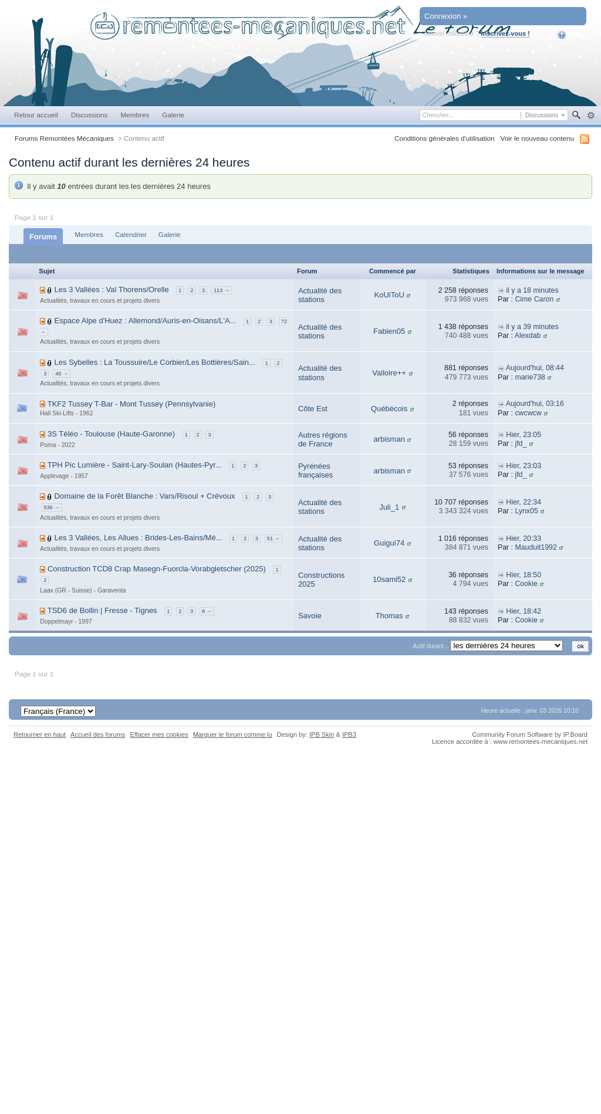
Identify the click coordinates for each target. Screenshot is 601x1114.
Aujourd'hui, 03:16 (535, 403)
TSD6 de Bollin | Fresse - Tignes (102, 610)
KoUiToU (389, 294)
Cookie (526, 584)
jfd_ (520, 443)
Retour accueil (36, 114)
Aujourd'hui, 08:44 (535, 368)
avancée (590, 115)
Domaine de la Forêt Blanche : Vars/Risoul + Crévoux (145, 496)
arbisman (388, 439)
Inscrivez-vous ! (505, 33)
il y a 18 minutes (532, 290)
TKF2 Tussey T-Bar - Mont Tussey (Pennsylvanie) (132, 403)
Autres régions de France (322, 440)
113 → (221, 290)
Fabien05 (389, 331)
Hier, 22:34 (523, 502)
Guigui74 (389, 543)
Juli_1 (389, 507)
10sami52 (389, 579)
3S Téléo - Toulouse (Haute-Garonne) (111, 433)
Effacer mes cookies (159, 734)
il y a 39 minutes (532, 327)
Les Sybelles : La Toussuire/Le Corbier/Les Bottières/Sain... (155, 362)
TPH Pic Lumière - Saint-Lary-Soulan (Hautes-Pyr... (135, 465)
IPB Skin (321, 734)
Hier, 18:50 (523, 575)
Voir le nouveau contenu (537, 138)
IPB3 (349, 734)
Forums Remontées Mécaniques (64, 138)
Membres (134, 114)
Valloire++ (389, 372)
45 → (61, 374)
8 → (207, 611)
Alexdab (528, 335)
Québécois (389, 408)
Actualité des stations (320, 295)
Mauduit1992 (535, 547)
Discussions (89, 114)
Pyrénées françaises (315, 471)
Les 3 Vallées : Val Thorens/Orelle (112, 289)
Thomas (389, 615)
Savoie (310, 615)
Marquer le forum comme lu (232, 734)
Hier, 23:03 (523, 466)
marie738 (530, 377)
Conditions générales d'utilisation (444, 138)
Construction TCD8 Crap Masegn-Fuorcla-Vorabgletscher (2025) (157, 568)
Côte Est (312, 408)
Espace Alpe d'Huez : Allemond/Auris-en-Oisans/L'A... (146, 320)
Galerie (173, 114)
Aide (569, 34)
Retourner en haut (39, 734)
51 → (273, 538)
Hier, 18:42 (523, 611)
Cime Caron (534, 299)
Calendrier (131, 234)
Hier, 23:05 (523, 435)
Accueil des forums (97, 734)
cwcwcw (528, 413)
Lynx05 (526, 511)
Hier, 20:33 (523, 538)
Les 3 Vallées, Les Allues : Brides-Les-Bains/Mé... (138, 537)
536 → (51, 507)
